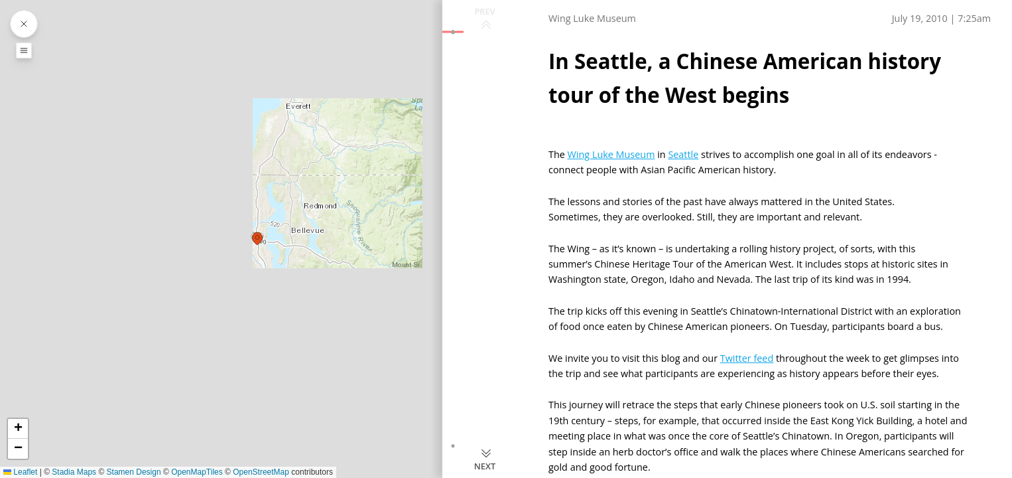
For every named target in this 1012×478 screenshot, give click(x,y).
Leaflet (20, 472)
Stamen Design (134, 472)
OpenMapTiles (197, 472)
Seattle (683, 154)
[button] (258, 239)
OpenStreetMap (261, 472)
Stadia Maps (74, 472)
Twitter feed (746, 358)
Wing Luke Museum (611, 154)
